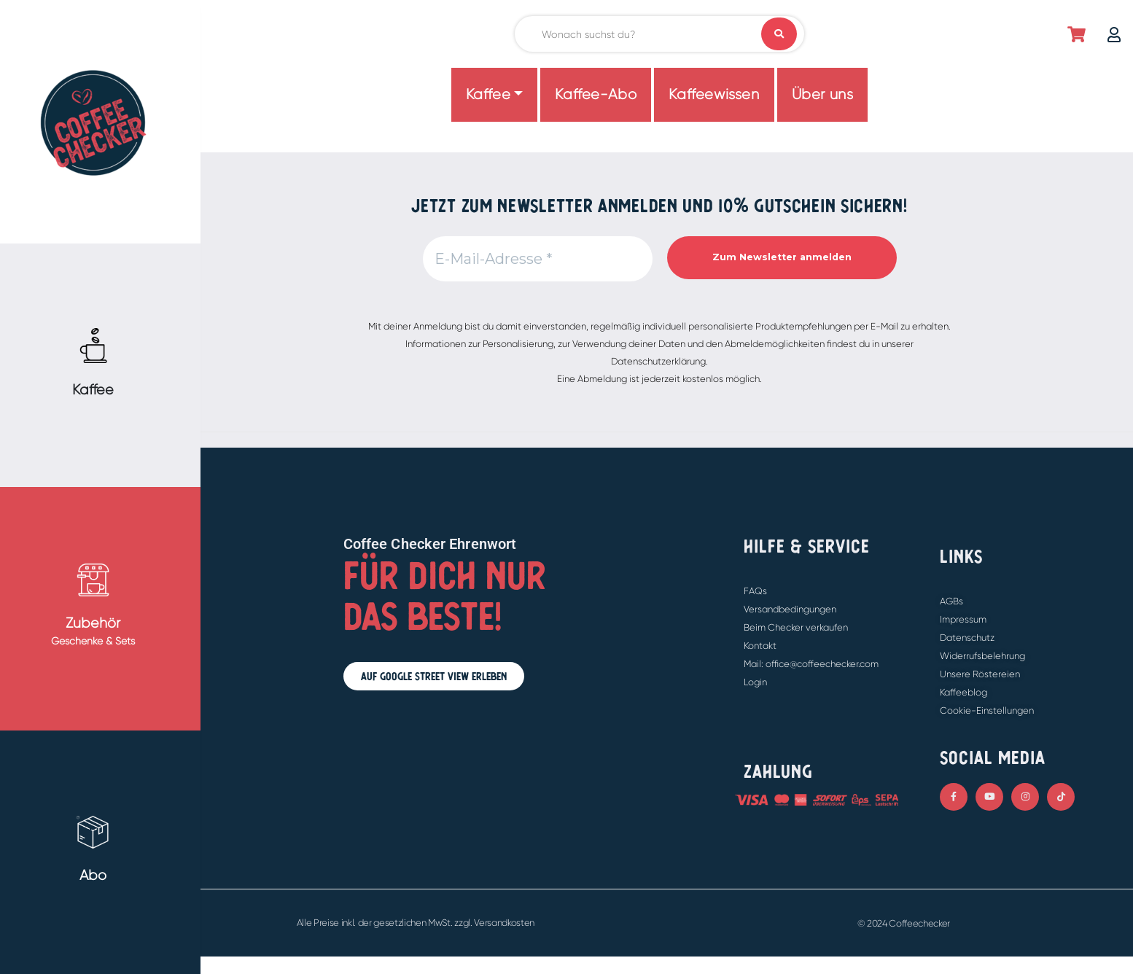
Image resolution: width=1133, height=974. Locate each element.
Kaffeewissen (714, 94)
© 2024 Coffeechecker (904, 923)
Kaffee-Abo (595, 94)
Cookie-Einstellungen (987, 710)
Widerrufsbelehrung (982, 655)
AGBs (951, 601)
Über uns (823, 94)
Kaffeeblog (963, 692)
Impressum (963, 619)
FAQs (755, 590)
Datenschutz (967, 637)
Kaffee (488, 94)
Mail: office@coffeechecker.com (811, 663)
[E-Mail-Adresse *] (538, 258)
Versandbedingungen (790, 609)
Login (755, 682)
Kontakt (760, 645)
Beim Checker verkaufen (796, 627)
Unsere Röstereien (980, 674)
